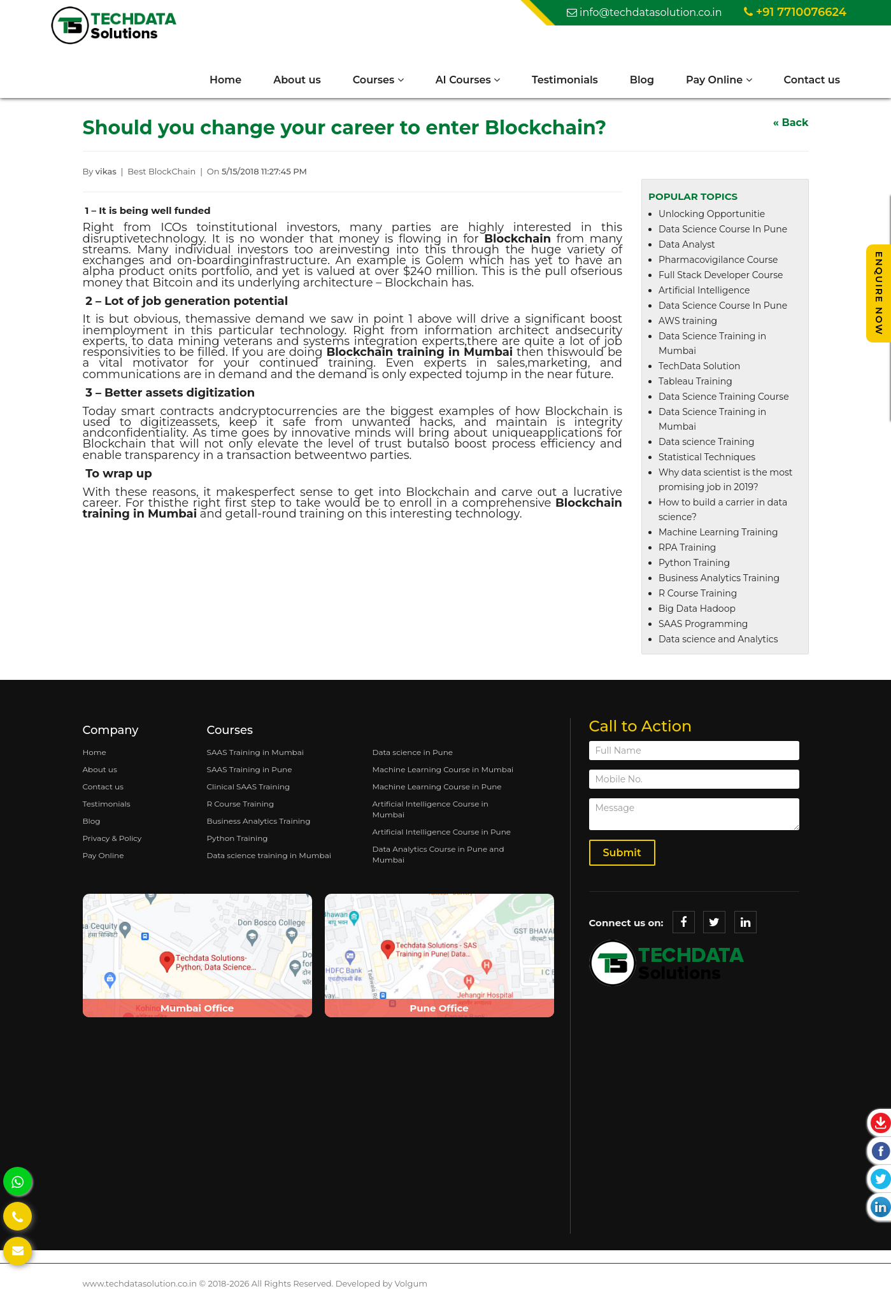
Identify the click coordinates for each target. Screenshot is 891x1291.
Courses (378, 80)
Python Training (694, 562)
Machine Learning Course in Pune (436, 786)
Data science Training (707, 442)
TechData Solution (699, 366)
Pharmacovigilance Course (718, 259)
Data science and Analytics (718, 639)
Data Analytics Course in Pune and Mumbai (438, 854)
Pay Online (719, 80)
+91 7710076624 (795, 12)
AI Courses (468, 80)
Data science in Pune (412, 752)
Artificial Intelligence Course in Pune (441, 831)
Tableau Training (695, 381)
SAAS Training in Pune (249, 769)
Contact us (812, 80)
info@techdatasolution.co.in (644, 12)
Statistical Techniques (707, 457)
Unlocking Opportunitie (712, 214)
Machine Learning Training (718, 532)
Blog (642, 80)
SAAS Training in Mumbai (255, 752)
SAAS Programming (703, 624)
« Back (791, 122)
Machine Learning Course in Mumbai (442, 769)
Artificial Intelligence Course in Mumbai (430, 809)
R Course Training (698, 593)
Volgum (411, 1283)
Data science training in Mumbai (269, 855)
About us (297, 80)
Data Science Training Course (724, 396)
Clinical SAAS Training (248, 786)
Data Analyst (687, 244)
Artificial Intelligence (704, 290)
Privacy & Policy (112, 838)
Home (225, 80)
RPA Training (687, 547)
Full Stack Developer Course (721, 275)
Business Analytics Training (719, 578)
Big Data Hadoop (697, 608)
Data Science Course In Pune (723, 229)
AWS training (688, 321)
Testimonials (565, 80)
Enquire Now (879, 293)
